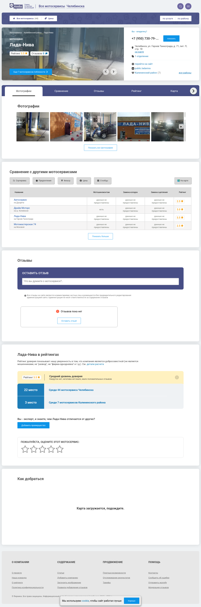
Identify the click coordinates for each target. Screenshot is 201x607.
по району (183, 18)
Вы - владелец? (139, 31)
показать (171, 38)
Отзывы (99, 91)
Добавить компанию (68, 577)
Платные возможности (115, 572)
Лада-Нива (20, 216)
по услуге (168, 18)
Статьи (61, 572)
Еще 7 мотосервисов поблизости (31, 72)
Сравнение (61, 91)
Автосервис (20, 199)
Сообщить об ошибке (159, 577)
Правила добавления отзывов (73, 587)
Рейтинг (136, 91)
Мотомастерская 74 (25, 224)
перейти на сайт (144, 64)
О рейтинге (17, 582)
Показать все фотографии (100, 148)
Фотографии (23, 91)
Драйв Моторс (22, 208)
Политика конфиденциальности (28, 587)
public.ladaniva (143, 68)
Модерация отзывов (159, 587)
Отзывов (38, 53)
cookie (85, 600)
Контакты (153, 572)
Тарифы (107, 582)
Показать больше (100, 236)
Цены (49, 18)
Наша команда (19, 577)
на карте (139, 51)
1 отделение (141, 56)
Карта (174, 91)
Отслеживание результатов (117, 577)
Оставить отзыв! (69, 321)
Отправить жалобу (158, 582)
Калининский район (146, 72)
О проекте (17, 572)
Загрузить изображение (69, 582)
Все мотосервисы (25, 18)
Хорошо (131, 601)
